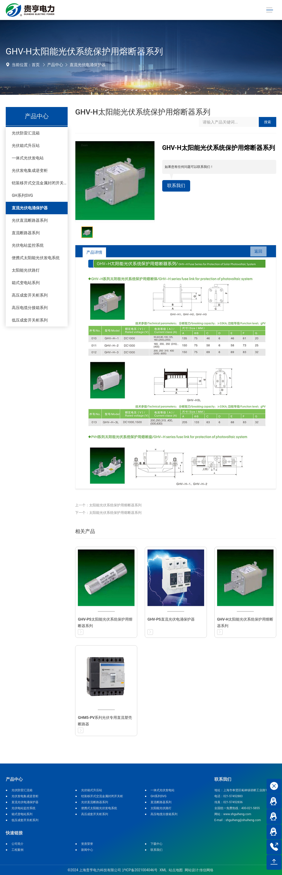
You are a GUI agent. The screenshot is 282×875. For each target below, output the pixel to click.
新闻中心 (87, 850)
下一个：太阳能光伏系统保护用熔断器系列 (108, 513)
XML (163, 870)
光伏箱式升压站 (26, 145)
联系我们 (177, 186)
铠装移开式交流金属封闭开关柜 (40, 183)
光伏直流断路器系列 (30, 220)
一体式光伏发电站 (28, 158)
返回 (256, 252)
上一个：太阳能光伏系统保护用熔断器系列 (108, 505)
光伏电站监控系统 (28, 245)
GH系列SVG (22, 195)
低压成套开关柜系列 (30, 320)
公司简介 (17, 844)
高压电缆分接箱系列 (30, 307)
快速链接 (14, 832)
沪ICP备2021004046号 (139, 870)
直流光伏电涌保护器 (88, 64)
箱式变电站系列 (26, 282)
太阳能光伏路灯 (26, 270)
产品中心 (55, 64)
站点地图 (176, 870)
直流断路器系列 (26, 232)
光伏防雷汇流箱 (26, 133)
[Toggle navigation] (269, 10)
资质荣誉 (87, 844)
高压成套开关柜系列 (30, 295)
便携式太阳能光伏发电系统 (36, 257)
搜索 (267, 122)
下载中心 (156, 844)
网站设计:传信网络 (199, 870)
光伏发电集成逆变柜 (30, 170)
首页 (36, 64)
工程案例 (17, 850)
